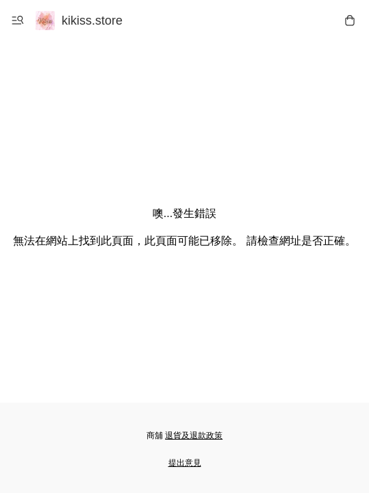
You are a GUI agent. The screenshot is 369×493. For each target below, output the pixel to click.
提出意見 (184, 463)
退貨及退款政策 (193, 435)
